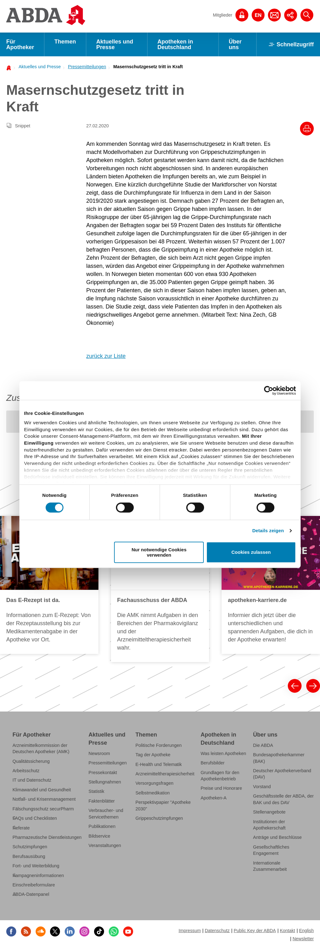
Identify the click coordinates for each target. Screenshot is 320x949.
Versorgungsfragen (154, 783)
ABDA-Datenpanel (30, 894)
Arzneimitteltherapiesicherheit (165, 773)
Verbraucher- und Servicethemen (105, 813)
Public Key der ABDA (255, 930)
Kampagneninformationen (38, 875)
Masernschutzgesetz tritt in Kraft (148, 66)
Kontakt (287, 930)
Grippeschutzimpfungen (159, 818)
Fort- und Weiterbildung (35, 865)
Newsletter (303, 938)
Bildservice (99, 836)
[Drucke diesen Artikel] (307, 128)
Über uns (235, 44)
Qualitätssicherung (31, 761)
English (306, 930)
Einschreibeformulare (33, 884)
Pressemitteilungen (87, 66)
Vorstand (262, 786)
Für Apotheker (20, 44)
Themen (65, 41)
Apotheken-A (214, 797)
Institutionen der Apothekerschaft (269, 824)
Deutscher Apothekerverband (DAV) (282, 773)
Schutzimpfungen (29, 846)
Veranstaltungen (104, 845)
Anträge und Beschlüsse (277, 837)
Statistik (96, 791)
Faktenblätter (101, 801)
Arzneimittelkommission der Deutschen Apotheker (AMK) (40, 748)
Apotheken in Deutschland (175, 44)
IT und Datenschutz (31, 780)
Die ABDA (263, 745)
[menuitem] (37, 67)
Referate (21, 827)
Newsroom (99, 753)
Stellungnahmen (104, 781)
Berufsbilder (213, 762)
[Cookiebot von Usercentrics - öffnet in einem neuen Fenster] (268, 390)
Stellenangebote (269, 811)
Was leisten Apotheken (223, 753)
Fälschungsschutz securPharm (43, 808)
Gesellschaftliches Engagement (271, 850)
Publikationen (101, 826)
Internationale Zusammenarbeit (270, 866)
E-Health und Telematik (159, 764)
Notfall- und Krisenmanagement (44, 799)
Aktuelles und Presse (114, 44)
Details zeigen (268, 530)
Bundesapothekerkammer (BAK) (278, 757)
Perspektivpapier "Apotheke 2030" (163, 805)
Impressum (189, 930)
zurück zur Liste (106, 356)
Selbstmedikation (153, 792)
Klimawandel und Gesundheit (41, 789)
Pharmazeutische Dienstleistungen (47, 837)
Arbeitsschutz (25, 770)
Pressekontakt (102, 772)
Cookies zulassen (251, 552)
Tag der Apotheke (153, 754)
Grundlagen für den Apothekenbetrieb (220, 775)
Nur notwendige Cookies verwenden (159, 552)
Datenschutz (217, 930)
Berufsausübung (28, 856)
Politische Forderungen (159, 745)
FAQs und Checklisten (34, 818)
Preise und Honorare (221, 788)
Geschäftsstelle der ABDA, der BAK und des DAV (283, 799)
